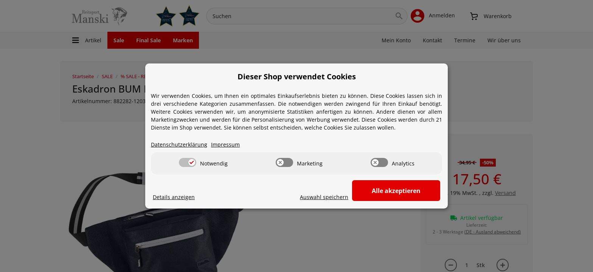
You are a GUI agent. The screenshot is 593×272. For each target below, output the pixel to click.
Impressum (225, 144)
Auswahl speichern (336, 197)
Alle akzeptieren (402, 191)
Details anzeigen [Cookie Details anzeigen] (174, 197)
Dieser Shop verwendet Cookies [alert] (297, 76)
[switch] (187, 162)
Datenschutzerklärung (179, 144)
